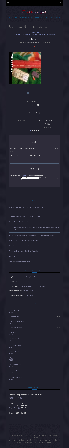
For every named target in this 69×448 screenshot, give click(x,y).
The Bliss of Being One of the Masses (30, 277)
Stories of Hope (15, 364)
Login (10, 262)
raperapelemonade (33, 42)
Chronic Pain (14, 310)
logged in (23, 175)
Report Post (34, 33)
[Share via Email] (38, 105)
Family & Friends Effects (18, 321)
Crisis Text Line (15, 408)
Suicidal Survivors (49, 34)
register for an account (22, 262)
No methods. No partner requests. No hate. (26, 207)
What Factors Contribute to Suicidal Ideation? (24, 240)
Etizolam (33, 93)
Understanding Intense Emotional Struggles (23, 251)
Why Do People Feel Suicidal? (18, 222)
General (27, 34)
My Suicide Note (15, 345)
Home (11, 27)
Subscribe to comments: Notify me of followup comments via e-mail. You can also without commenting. (34, 179)
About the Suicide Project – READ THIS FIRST (24, 216)
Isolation (42, 93)
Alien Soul (13, 93)
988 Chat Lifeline (16, 398)
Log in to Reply (56, 148)
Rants (12, 358)
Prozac (51, 93)
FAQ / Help (12, 256)
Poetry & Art (37, 34)
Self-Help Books (27, 291)
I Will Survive (14, 339)
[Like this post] (34, 105)
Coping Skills (23, 27)
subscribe (18, 180)
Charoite (23, 93)
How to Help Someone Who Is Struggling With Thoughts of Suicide (31, 235)
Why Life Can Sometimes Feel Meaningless (23, 246)
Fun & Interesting (35, 328)
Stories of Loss (15, 371)
